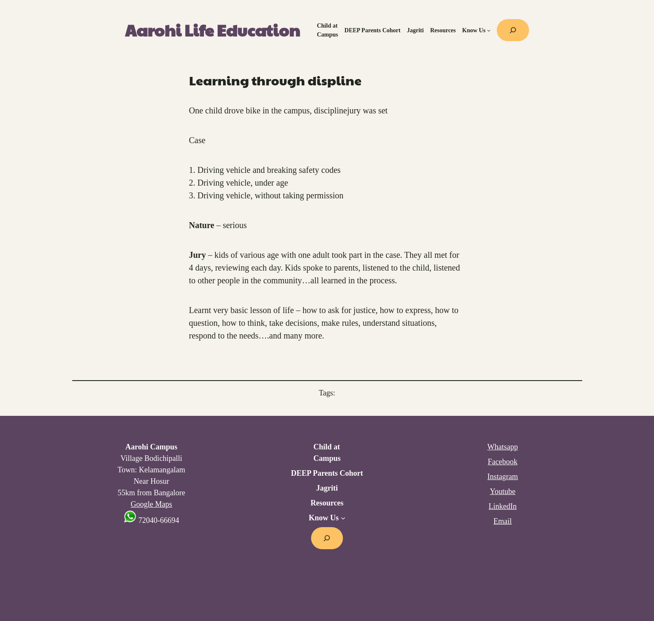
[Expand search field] (513, 30)
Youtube (502, 491)
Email (502, 521)
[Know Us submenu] (488, 30)
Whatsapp (502, 447)
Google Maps (151, 504)
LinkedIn (503, 506)
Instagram (502, 476)
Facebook (503, 461)
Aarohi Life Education (212, 30)
